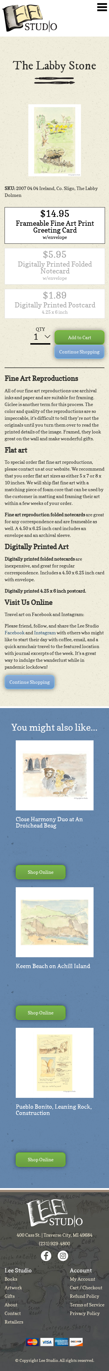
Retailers (14, 1322)
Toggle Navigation (102, 7)
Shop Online (40, 872)
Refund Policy (84, 1296)
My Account (82, 1279)
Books (11, 1279)
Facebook (15, 632)
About (11, 1305)
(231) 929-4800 (54, 1243)
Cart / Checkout (86, 1287)
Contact (13, 1313)
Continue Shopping (79, 352)
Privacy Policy (85, 1313)
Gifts (10, 1296)
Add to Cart (79, 337)
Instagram (45, 632)
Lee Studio (29, 18)
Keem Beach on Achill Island (53, 966)
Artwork (13, 1287)
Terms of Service (87, 1305)
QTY (40, 329)
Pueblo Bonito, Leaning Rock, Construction (54, 1109)
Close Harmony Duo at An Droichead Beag (49, 822)
